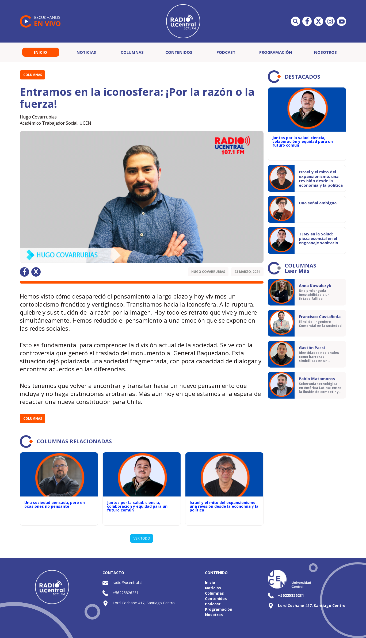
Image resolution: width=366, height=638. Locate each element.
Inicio (40, 52)
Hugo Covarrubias (208, 271)
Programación (275, 52)
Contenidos (178, 52)
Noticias (86, 52)
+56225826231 (126, 592)
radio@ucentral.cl (127, 582)
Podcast (225, 52)
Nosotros (325, 52)
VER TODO (142, 538)
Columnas (132, 52)
